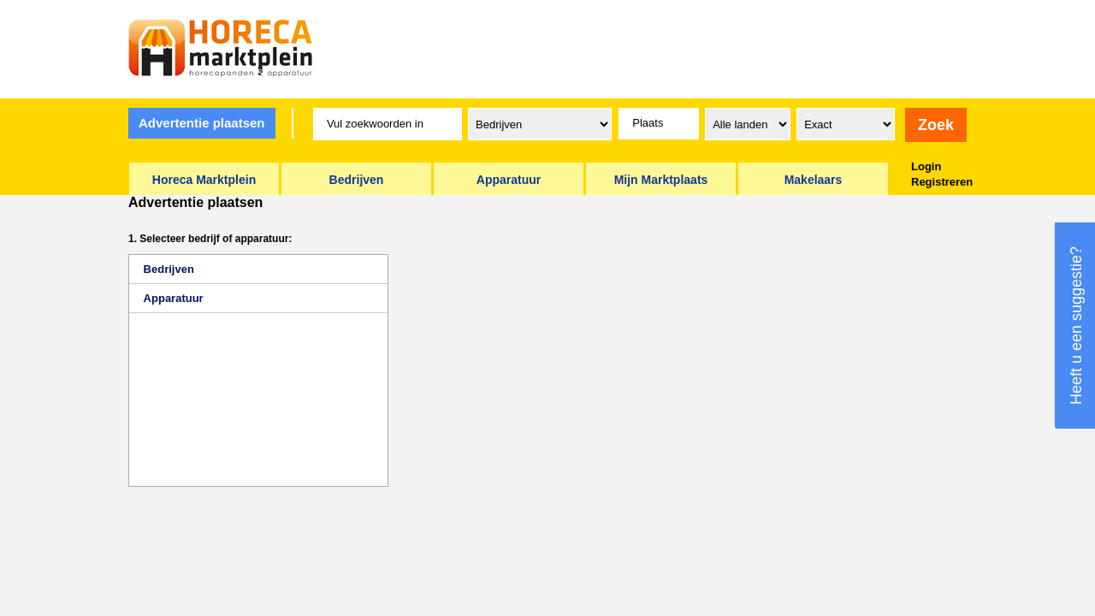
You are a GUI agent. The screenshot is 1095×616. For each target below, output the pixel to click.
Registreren (942, 181)
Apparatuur (174, 298)
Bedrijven (169, 269)
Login (926, 166)
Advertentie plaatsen (202, 123)
